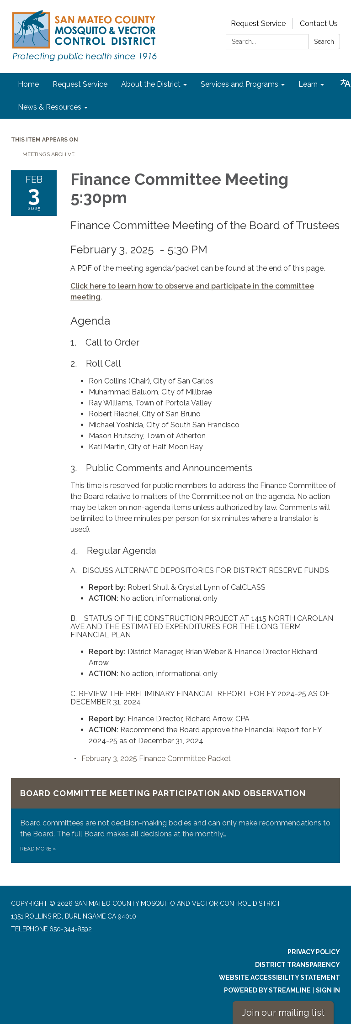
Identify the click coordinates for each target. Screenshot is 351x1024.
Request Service (258, 23)
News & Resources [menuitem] (49, 107)
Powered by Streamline (267, 990)
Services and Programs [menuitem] (239, 84)
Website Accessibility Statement (279, 977)
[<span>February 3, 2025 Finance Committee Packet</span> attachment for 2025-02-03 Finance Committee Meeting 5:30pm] (156, 758)
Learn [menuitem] (308, 84)
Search (324, 41)
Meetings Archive (48, 154)
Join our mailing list (283, 1012)
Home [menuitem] (28, 84)
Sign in (328, 990)
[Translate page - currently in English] (345, 83)
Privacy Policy (313, 952)
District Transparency (297, 964)
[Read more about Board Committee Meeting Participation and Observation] (175, 820)
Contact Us (319, 23)
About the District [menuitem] (151, 84)
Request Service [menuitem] (80, 84)
